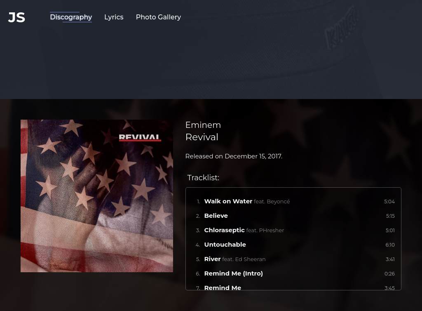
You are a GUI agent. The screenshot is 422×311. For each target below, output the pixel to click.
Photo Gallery (158, 17)
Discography (71, 17)
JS (16, 17)
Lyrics (114, 17)
